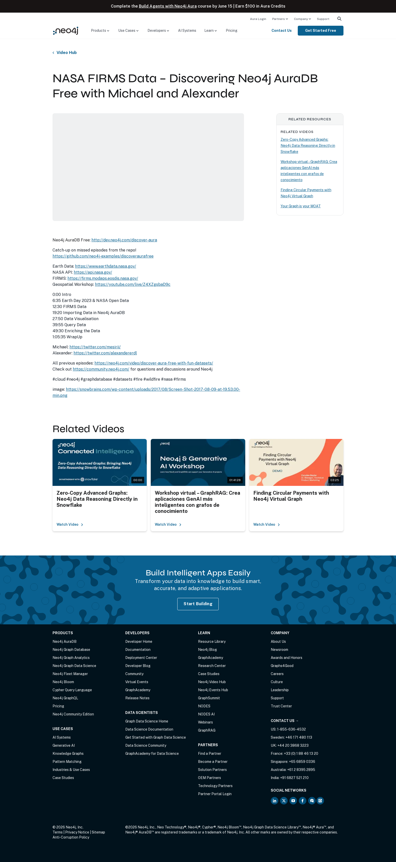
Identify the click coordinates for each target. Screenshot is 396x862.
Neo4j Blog (207, 650)
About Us (278, 641)
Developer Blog (138, 666)
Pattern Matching (67, 762)
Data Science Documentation (149, 729)
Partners (278, 19)
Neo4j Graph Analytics (71, 658)
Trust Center (281, 706)
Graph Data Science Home (146, 721)
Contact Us (281, 31)
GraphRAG (206, 730)
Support (323, 19)
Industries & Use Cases (71, 770)
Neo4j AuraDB (65, 641)
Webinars (205, 722)
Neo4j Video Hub (212, 682)
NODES (204, 706)
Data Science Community (145, 745)
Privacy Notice (77, 832)
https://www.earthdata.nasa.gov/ (105, 266)
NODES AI (206, 714)
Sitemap (98, 832)
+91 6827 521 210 (294, 778)
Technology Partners (215, 786)
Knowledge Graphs (68, 754)
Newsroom (279, 650)
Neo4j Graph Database (71, 650)
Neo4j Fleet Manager (70, 674)
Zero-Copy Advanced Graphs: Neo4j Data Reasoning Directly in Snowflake (308, 145)
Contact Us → (285, 721)
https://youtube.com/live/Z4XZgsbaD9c (132, 284)
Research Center (212, 666)
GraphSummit (209, 698)
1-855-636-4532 (291, 729)
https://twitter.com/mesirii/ (95, 347)
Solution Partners (212, 770)
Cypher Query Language (72, 690)
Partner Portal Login (215, 794)
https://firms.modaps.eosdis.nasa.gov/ (102, 278)
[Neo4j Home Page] (66, 30)
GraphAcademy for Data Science (152, 754)
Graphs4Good (282, 666)
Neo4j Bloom (63, 682)
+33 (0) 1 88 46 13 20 (301, 754)
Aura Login (258, 19)
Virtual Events (136, 682)
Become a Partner (213, 762)
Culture (277, 682)
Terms (58, 832)
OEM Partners (209, 778)
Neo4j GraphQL (65, 698)
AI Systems (187, 31)
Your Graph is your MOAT (301, 206)
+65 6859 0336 (302, 762)
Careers (277, 674)
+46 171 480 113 (298, 737)
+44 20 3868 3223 (293, 745)
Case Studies (63, 778)
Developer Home (138, 641)
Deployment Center (141, 658)
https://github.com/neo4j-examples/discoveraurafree (103, 256)
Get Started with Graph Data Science (155, 737)
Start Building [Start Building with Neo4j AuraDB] (198, 603)
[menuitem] (258, 19)
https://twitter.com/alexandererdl (105, 353)
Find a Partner (209, 754)
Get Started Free (320, 31)
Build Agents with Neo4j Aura (168, 6)
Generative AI (64, 745)
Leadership (280, 690)
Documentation (138, 650)
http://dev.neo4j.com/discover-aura (124, 240)
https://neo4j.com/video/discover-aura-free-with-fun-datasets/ (153, 363)
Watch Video (70, 524)
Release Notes (137, 698)
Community (134, 674)
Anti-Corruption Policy (71, 837)
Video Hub (67, 53)
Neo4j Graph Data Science (74, 666)
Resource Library (212, 641)
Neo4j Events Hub (213, 690)
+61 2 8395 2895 (301, 770)
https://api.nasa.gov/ (93, 272)
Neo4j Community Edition (73, 714)
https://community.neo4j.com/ (101, 369)
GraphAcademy (137, 690)
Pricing (231, 31)
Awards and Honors (286, 658)
